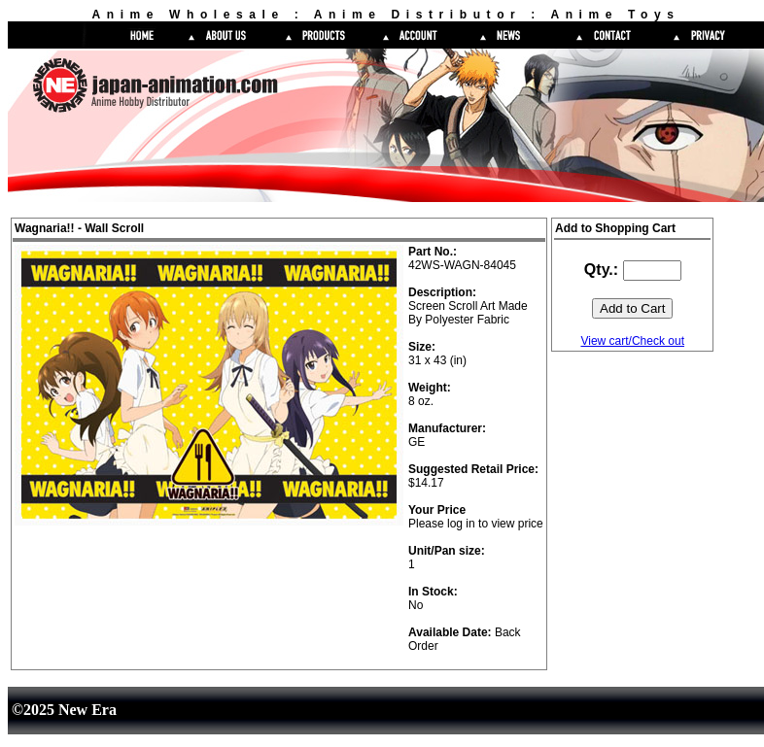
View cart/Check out (632, 341)
